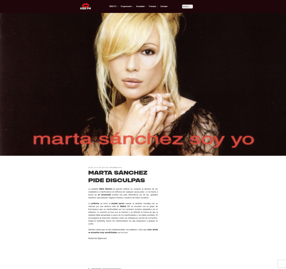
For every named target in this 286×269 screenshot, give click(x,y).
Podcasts (156, 6)
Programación (130, 6)
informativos (115, 167)
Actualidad (144, 6)
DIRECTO (117, 6)
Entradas (167, 6)
